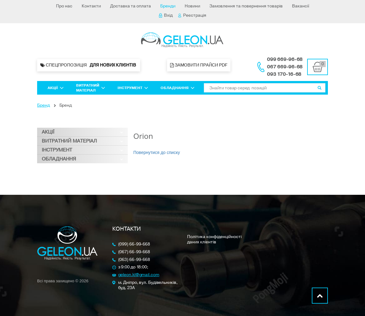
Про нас (64, 6)
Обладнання (178, 88)
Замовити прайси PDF (198, 65)
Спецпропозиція (88, 65)
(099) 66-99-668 (134, 244)
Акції (56, 88)
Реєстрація (192, 15)
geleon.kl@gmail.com (138, 275)
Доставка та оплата (130, 6)
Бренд (43, 105)
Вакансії (300, 6)
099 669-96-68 (285, 59)
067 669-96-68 (285, 66)
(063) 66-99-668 (134, 260)
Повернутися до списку (156, 152)
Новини (192, 6)
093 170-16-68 (284, 74)
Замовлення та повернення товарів (246, 6)
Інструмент (133, 88)
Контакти (91, 6)
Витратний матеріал (90, 88)
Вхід (166, 15)
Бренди (167, 6)
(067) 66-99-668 (134, 252)
